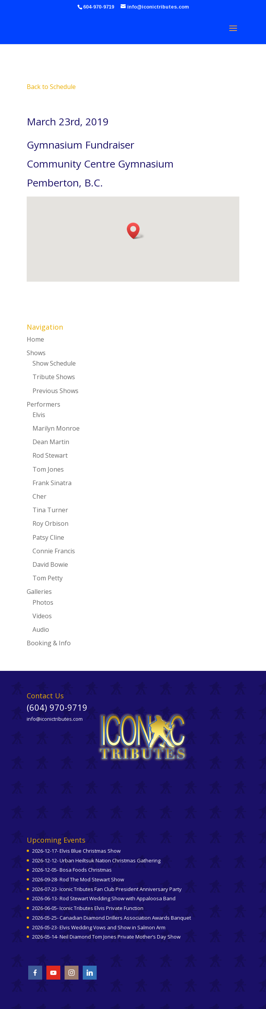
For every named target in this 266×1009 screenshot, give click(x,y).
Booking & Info (49, 643)
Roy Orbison (50, 523)
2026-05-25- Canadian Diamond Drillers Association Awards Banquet (111, 917)
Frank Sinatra (52, 483)
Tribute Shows (53, 377)
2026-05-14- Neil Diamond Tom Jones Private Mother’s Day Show (106, 936)
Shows (36, 353)
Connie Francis (53, 551)
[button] (136, 230)
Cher (39, 496)
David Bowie (50, 564)
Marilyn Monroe (56, 428)
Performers (43, 404)
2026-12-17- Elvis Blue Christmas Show (76, 850)
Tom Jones (48, 469)
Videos (42, 616)
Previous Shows (55, 390)
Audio (40, 629)
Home (35, 339)
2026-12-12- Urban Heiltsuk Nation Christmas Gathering (96, 860)
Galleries (39, 591)
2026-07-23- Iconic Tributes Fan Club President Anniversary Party (107, 889)
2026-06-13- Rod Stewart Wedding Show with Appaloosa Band (104, 898)
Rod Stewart (50, 455)
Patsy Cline (48, 537)
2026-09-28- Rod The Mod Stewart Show (78, 879)
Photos (42, 602)
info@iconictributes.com (55, 718)
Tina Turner (50, 510)
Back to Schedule (51, 86)
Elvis (38, 414)
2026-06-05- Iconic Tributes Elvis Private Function (87, 908)
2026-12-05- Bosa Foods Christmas (72, 869)
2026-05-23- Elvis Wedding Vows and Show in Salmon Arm (98, 927)
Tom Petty (47, 578)
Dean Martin (50, 442)
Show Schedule (54, 363)
